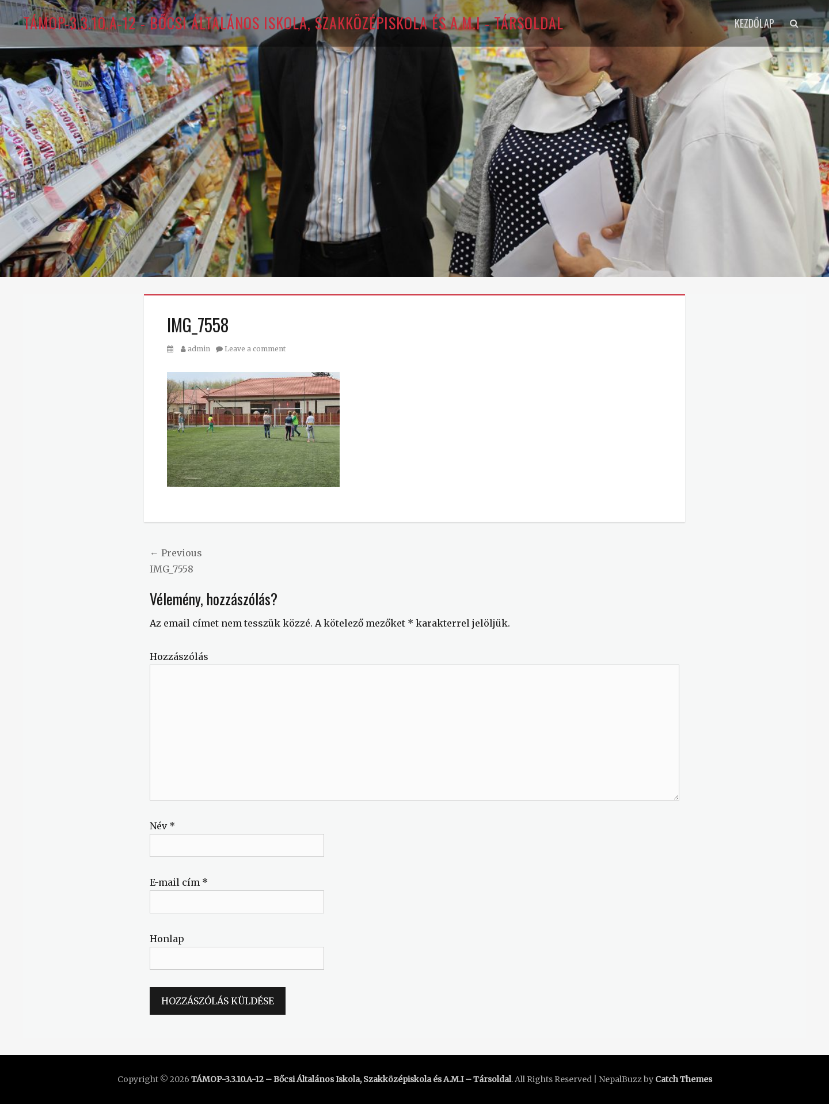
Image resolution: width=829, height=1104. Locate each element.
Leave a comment (255, 348)
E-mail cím (179, 882)
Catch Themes (683, 1079)
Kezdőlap (754, 23)
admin (199, 348)
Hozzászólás (179, 656)
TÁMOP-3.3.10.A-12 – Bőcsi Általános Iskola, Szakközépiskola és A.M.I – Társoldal (351, 1079)
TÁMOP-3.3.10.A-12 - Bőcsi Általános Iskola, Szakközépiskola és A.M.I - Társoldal (293, 23)
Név (162, 826)
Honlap (167, 938)
